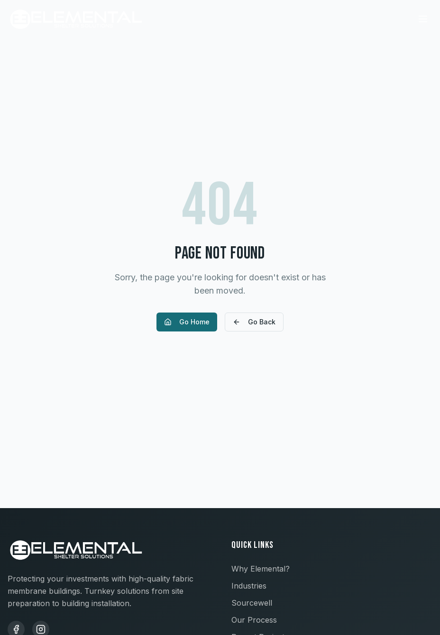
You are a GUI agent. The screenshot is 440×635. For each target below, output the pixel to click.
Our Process (254, 620)
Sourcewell (251, 603)
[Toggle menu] (422, 18)
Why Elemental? (260, 568)
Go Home (187, 322)
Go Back (254, 322)
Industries (248, 585)
